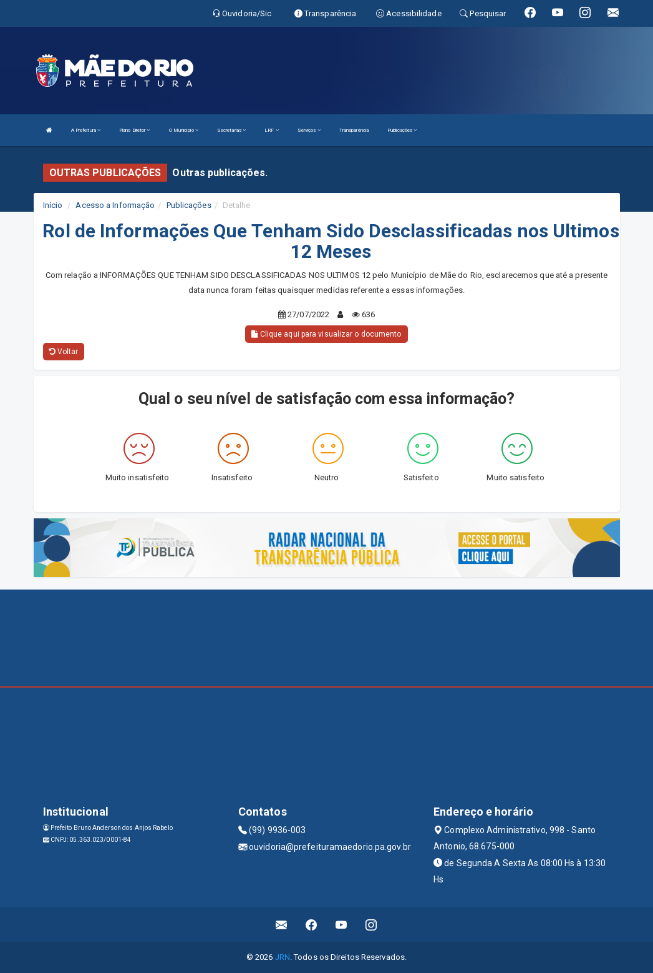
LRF (271, 130)
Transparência (354, 130)
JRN (282, 957)
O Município (183, 130)
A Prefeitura (85, 130)
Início (53, 205)
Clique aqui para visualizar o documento (326, 334)
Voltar (64, 351)
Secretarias (231, 130)
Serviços (309, 130)
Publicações (402, 130)
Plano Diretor (134, 130)
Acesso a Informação (115, 205)
